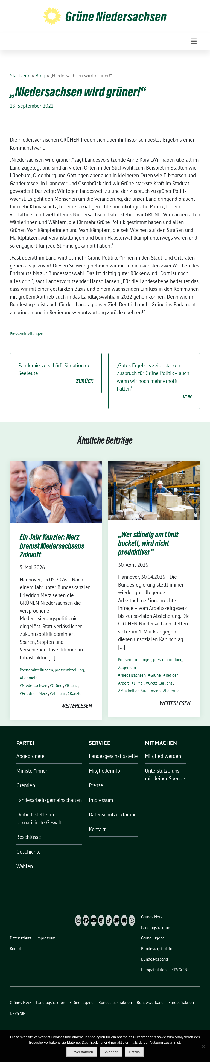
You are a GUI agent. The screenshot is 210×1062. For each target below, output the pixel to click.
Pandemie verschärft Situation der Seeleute (55, 373)
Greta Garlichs (160, 683)
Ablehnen (110, 1052)
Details (134, 1052)
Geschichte (28, 851)
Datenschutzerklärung (113, 814)
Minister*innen (32, 770)
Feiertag (172, 690)
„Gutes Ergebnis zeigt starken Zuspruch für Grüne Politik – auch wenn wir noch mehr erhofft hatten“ (154, 381)
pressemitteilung (69, 670)
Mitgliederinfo (104, 770)
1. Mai (138, 683)
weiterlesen (76, 705)
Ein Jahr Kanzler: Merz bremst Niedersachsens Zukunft (52, 546)
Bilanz (72, 685)
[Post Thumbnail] (56, 491)
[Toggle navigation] (193, 41)
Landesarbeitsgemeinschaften (49, 800)
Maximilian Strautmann (140, 690)
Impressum (101, 800)
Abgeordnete (30, 756)
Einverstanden (81, 1052)
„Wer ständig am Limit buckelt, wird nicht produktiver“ (148, 543)
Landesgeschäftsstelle (113, 756)
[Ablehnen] (203, 1046)
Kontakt (97, 829)
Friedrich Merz (34, 693)
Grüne (57, 685)
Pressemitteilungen (26, 333)
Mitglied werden (163, 756)
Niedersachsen (34, 685)
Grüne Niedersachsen (116, 16)
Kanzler (76, 693)
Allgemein (28, 677)
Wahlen (24, 866)
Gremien (25, 785)
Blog (40, 75)
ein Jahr (58, 693)
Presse (96, 785)
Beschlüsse (28, 837)
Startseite (20, 75)
